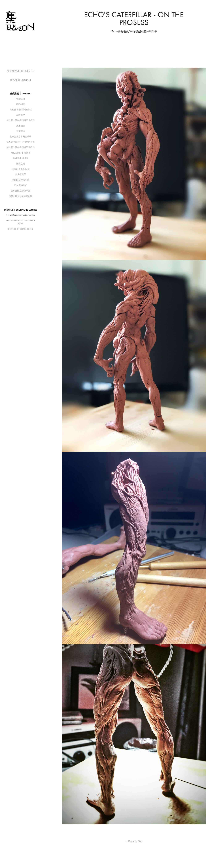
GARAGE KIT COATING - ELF (20, 229)
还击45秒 (20, 104)
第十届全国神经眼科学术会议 (20, 120)
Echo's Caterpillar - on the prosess (20, 215)
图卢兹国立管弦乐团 (20, 190)
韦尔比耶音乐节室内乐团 (20, 196)
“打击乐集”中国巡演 (20, 153)
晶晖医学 (20, 115)
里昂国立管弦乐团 (20, 180)
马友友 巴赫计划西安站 (21, 109)
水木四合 (20, 125)
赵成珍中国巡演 (20, 158)
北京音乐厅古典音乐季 (20, 136)
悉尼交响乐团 (20, 185)
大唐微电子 (20, 174)
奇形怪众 (20, 98)
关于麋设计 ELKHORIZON (20, 71)
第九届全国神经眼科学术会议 (20, 142)
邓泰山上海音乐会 (20, 169)
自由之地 (20, 163)
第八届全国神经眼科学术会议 (20, 147)
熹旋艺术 (20, 131)
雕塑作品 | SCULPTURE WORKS (20, 210)
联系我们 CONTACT (20, 79)
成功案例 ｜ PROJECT (21, 93)
